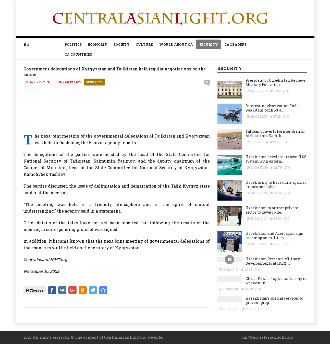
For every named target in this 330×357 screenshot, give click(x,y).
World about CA (176, 44)
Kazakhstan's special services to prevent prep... (274, 300)
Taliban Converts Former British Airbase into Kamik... (275, 133)
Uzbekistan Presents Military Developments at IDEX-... (273, 261)
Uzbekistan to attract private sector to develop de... (272, 210)
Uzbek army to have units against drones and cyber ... (276, 184)
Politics (73, 44)
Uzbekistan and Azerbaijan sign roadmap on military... (274, 235)
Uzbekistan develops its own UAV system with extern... (276, 159)
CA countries (78, 54)
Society (121, 44)
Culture (144, 44)
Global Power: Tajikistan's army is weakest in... (276, 280)
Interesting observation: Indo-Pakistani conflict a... (273, 108)
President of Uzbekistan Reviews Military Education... (276, 82)
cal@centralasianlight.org (267, 337)
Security (208, 44)
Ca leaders (235, 44)
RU (26, 44)
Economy (97, 44)
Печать (34, 290)
